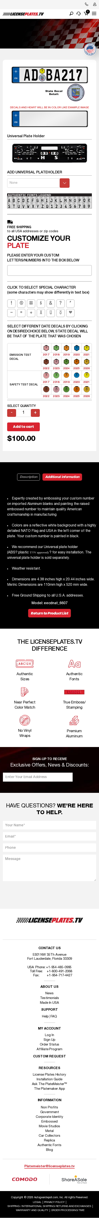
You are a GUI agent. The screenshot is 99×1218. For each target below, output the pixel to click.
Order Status (49, 1044)
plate (18, 246)
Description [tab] (28, 477)
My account (49, 1028)
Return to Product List (49, 613)
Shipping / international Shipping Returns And (49, 1206)
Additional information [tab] (62, 477)
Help (45, 1016)
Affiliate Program (49, 1049)
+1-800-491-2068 (59, 971)
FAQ (54, 1016)
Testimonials (49, 998)
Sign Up (49, 1039)
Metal (49, 1131)
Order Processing (67, 1210)
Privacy (54, 1202)
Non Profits (49, 1107)
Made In (49, 1002)
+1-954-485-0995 (59, 967)
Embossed (49, 1121)
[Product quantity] (23, 413)
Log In (49, 1035)
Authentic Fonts (49, 1145)
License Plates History (49, 1074)
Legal (37, 1202)
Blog (49, 1150)
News (49, 993)
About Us (49, 987)
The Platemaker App (49, 1088)
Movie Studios (49, 1126)
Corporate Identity (49, 1117)
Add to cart (23, 426)
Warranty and (32, 1210)
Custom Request (49, 1056)
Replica (49, 1140)
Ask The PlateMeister (49, 1084)
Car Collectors (49, 1135)
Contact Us (49, 948)
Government (49, 1112)
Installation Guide (49, 1079)
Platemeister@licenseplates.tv (49, 1166)
